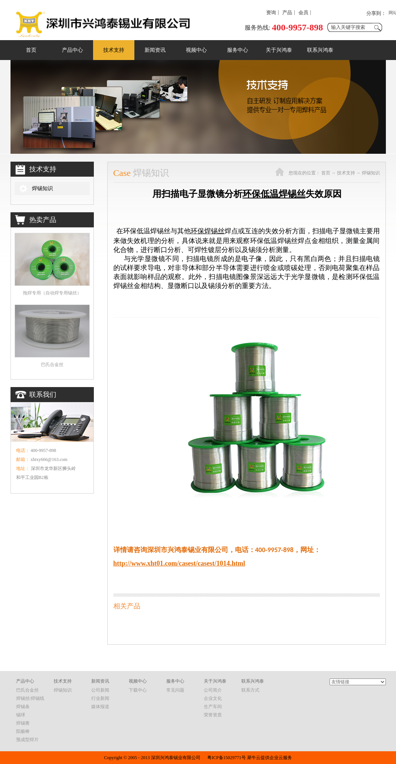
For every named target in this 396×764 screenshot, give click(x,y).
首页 (31, 50)
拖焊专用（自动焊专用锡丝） (52, 293)
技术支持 (346, 173)
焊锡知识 (371, 173)
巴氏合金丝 (52, 364)
